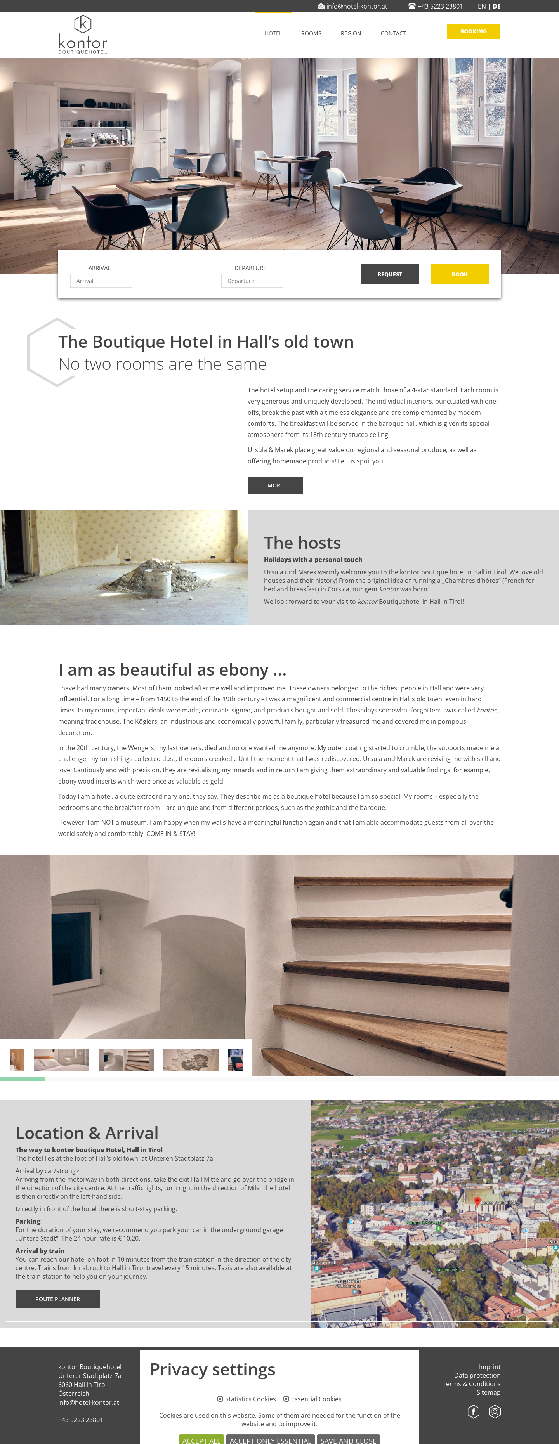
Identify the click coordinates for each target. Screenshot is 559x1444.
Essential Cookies (316, 1431)
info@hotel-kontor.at (88, 1402)
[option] (279, 965)
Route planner (57, 1299)
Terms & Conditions (472, 1384)
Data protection (477, 1375)
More (275, 485)
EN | (484, 6)
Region (351, 33)
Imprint (490, 1367)
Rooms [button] (311, 33)
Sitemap (489, 1392)
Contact (393, 33)
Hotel (273, 33)
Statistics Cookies (250, 1431)
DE (496, 6)
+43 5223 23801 (80, 1420)
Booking (473, 31)
